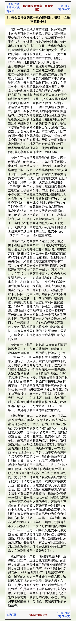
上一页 (60, 6)
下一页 (66, 9)
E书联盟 (12, 614)
